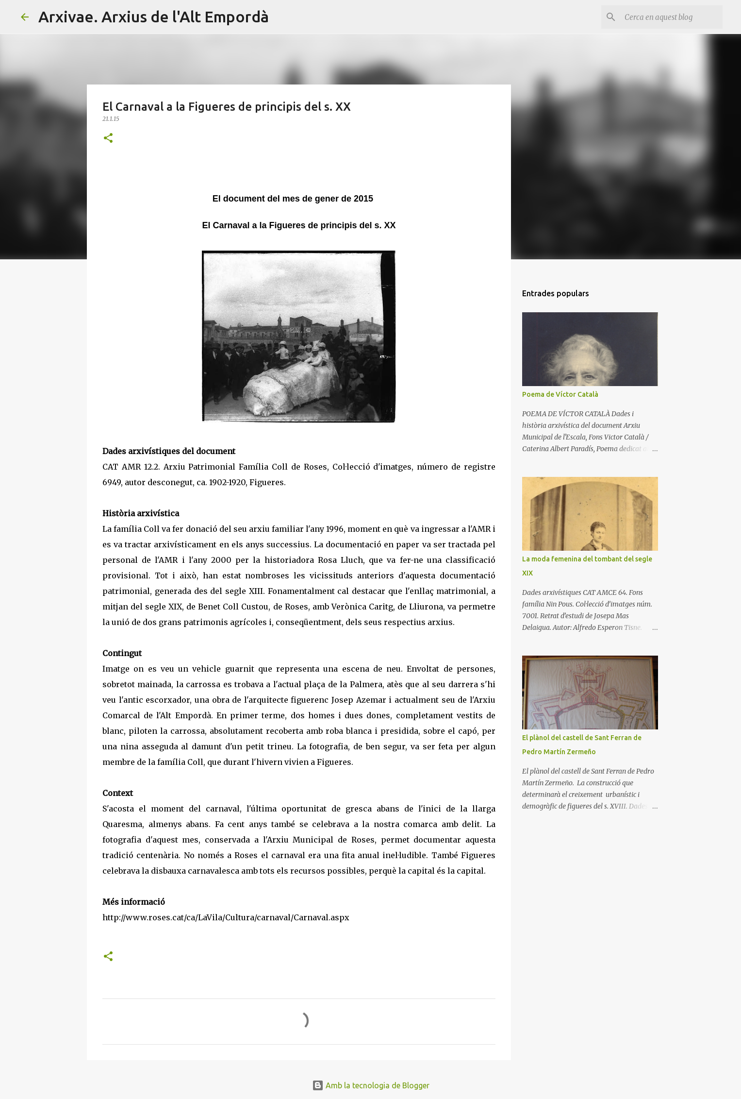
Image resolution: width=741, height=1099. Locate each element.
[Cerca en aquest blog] (672, 17)
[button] (108, 138)
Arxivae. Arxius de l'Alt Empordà (153, 16)
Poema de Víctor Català (560, 394)
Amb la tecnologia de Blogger (370, 1085)
